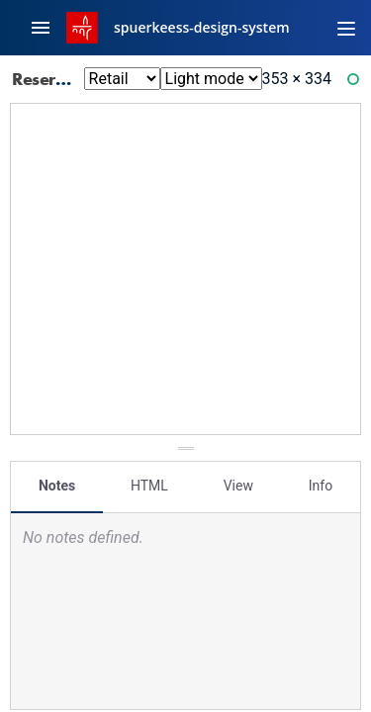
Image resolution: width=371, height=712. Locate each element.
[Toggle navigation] (346, 28)
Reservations (75, 78)
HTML (149, 485)
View (238, 485)
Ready (356, 83)
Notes (57, 485)
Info (320, 485)
